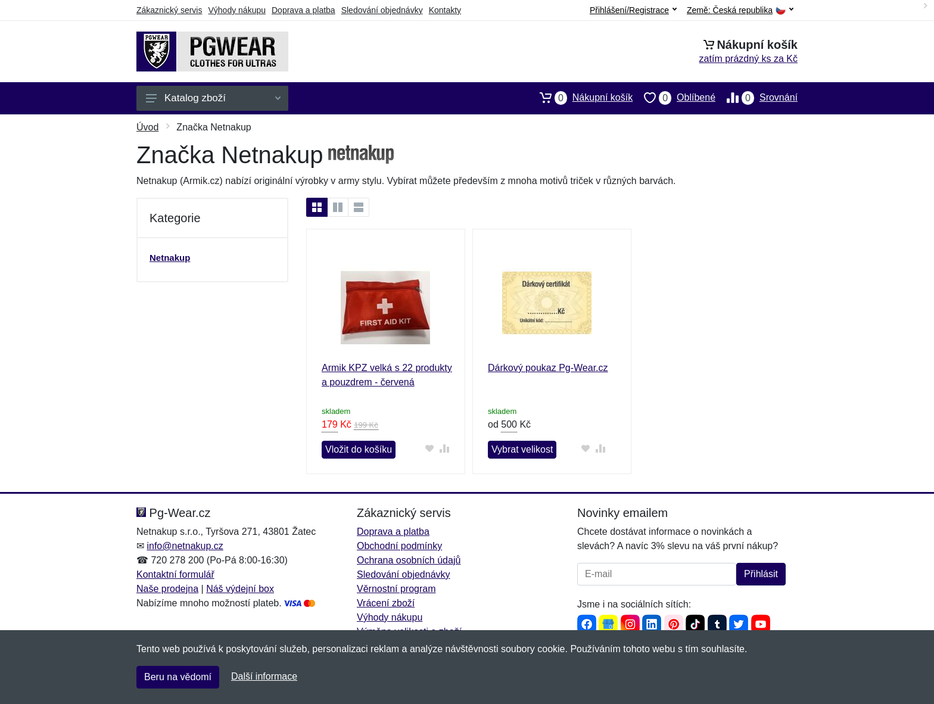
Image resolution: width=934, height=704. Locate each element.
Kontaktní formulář (175, 574)
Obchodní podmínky (399, 546)
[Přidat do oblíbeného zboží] (429, 448)
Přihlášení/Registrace (633, 10)
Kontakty (445, 10)
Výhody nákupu (237, 10)
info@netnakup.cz (185, 546)
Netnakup (170, 258)
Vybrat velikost (522, 449)
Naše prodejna (167, 589)
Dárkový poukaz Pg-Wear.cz (548, 368)
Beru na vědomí (177, 677)
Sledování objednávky (382, 10)
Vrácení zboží (386, 603)
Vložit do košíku (358, 449)
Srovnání (756, 97)
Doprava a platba (303, 10)
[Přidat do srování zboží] (444, 448)
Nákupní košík (580, 97)
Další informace (264, 676)
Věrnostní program (396, 589)
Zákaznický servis (169, 10)
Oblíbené (674, 97)
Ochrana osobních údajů (408, 560)
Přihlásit (761, 574)
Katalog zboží (213, 98)
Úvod (147, 127)
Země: (740, 10)
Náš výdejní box (240, 589)
